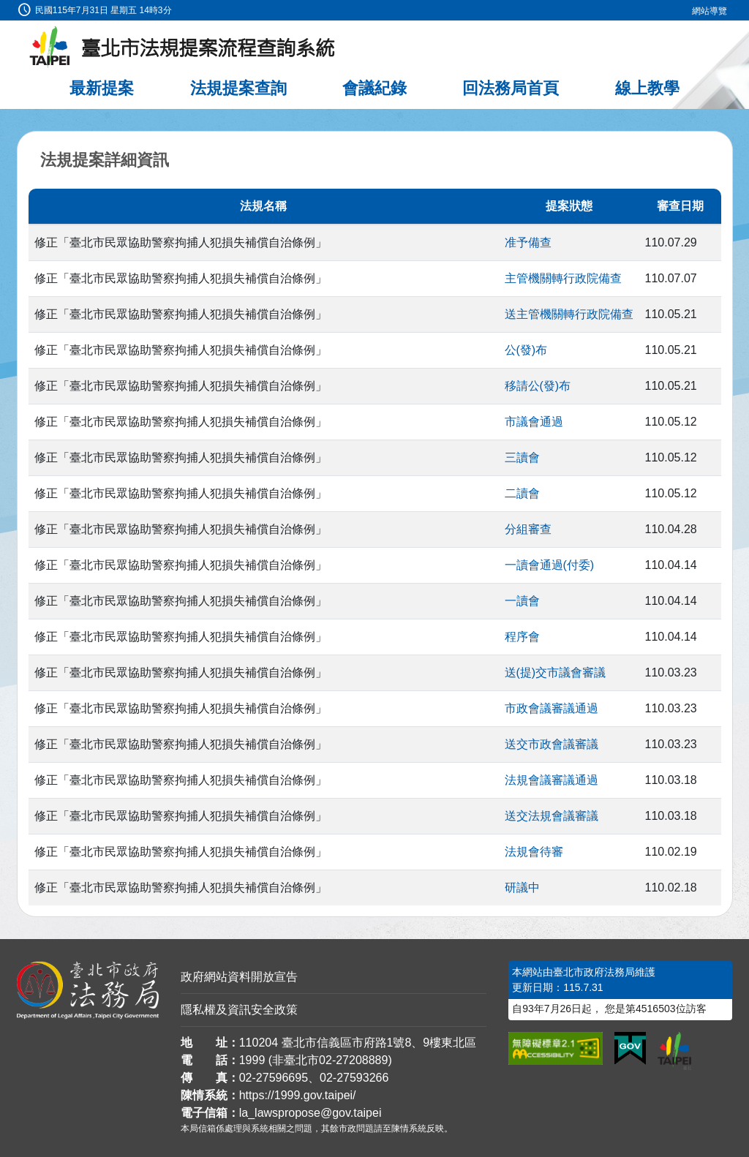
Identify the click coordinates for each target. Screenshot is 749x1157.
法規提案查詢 (238, 88)
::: (5, 8)
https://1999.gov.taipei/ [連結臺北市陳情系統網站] (297, 1095)
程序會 (522, 636)
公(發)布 (526, 350)
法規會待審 (534, 851)
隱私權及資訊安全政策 (239, 1009)
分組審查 (528, 529)
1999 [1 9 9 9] (252, 1060)
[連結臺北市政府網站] (674, 1051)
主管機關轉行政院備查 (563, 278)
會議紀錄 (374, 88)
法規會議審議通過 (551, 780)
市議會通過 (534, 421)
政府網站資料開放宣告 (239, 977)
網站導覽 (709, 11)
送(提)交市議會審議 (555, 672)
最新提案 (101, 88)
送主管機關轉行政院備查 (569, 314)
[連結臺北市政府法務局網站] (88, 990)
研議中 (522, 887)
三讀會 (522, 457)
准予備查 (528, 242)
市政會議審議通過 (551, 708)
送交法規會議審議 (551, 816)
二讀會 (522, 493)
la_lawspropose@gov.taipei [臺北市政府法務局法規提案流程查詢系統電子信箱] (310, 1113)
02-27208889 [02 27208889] (353, 1060)
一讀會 (522, 601)
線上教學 (647, 88)
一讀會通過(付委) (550, 565)
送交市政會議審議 (551, 744)
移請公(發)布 (538, 386)
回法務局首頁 (510, 88)
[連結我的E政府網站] (630, 1049)
